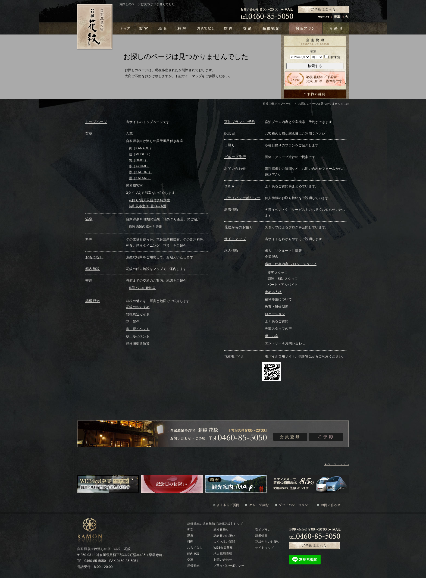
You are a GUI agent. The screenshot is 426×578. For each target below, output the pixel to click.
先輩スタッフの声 (278, 329)
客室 (89, 133)
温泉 (89, 219)
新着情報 (231, 210)
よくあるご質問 (277, 321)
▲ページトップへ (336, 464)
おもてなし (94, 257)
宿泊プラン (263, 529)
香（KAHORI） (140, 172)
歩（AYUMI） (139, 166)
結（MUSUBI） (140, 154)
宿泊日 (315, 51)
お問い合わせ (235, 169)
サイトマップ (235, 239)
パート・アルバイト (283, 285)
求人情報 (231, 251)
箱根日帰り (221, 529)
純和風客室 (134, 185)
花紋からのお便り (238, 227)
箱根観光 (92, 301)
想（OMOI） (138, 160)
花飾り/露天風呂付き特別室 (149, 200)
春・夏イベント (138, 329)
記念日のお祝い (224, 535)
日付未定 (332, 57)
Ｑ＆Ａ (229, 186)
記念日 (229, 133)
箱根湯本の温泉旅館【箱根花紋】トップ (215, 523)
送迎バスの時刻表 (142, 288)
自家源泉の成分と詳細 (145, 226)
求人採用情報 (223, 553)
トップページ (96, 122)
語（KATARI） (140, 178)
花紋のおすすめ (138, 307)
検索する (315, 66)
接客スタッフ (278, 273)
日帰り (229, 145)
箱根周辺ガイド (138, 314)
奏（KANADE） (141, 148)
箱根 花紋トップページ (277, 103)
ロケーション (275, 314)
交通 (89, 280)
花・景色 (132, 321)
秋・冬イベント (138, 336)
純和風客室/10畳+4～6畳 (147, 206)
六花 (129, 134)
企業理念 (271, 257)
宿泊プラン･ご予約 (239, 122)
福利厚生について (278, 299)
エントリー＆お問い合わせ (285, 343)
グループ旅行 (235, 157)
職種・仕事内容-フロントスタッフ (291, 264)
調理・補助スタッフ (283, 279)
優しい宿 (271, 336)
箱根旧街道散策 (138, 343)
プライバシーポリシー (242, 198)
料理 (89, 239)
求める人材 (273, 292)
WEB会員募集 (223, 547)
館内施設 (92, 269)
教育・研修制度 (277, 307)
